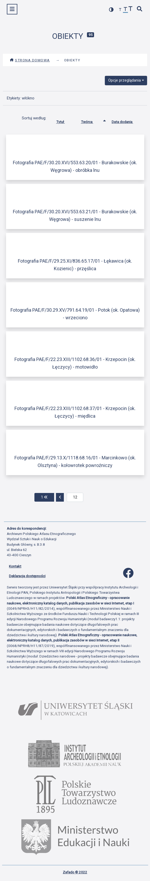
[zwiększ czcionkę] (130, 9)
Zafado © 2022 (75, 872)
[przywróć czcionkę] (125, 10)
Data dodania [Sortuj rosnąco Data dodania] (126, 121)
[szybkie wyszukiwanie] (139, 9)
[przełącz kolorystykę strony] (111, 10)
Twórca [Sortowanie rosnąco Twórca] (91, 121)
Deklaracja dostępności (27, 576)
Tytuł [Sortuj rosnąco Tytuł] (64, 121)
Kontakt (15, 566)
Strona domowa (30, 60)
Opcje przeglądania (124, 80)
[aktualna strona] (75, 497)
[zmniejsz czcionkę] (120, 10)
